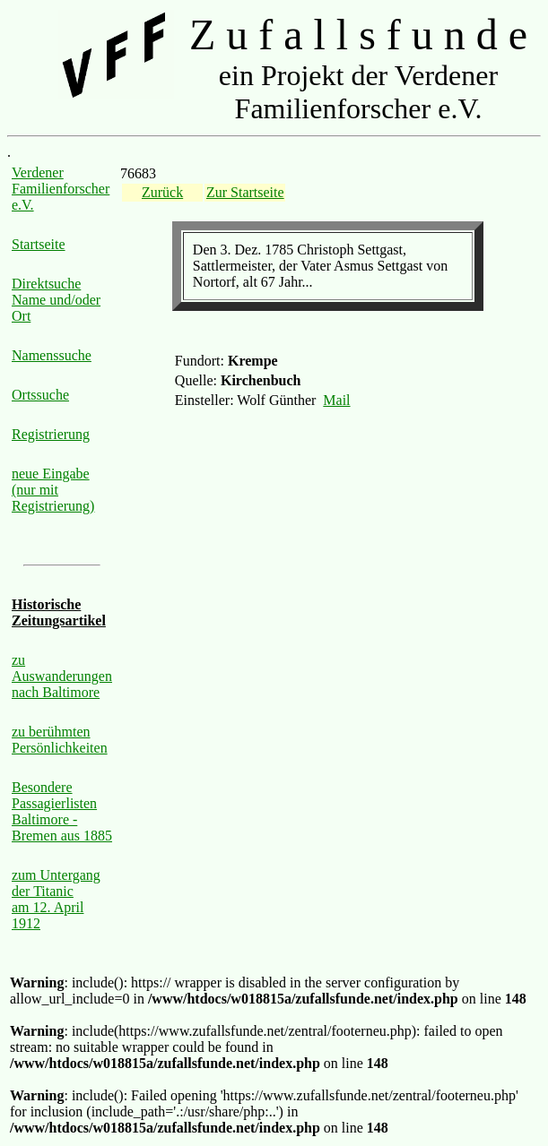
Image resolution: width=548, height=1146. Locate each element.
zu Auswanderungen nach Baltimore (62, 676)
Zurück (162, 192)
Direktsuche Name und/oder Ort (56, 299)
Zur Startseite (245, 192)
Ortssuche (40, 394)
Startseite (38, 244)
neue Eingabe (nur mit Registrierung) (53, 489)
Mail (336, 400)
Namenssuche (51, 355)
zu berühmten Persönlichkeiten (60, 739)
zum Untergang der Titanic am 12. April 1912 (56, 899)
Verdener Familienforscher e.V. (60, 188)
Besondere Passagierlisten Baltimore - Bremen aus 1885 (62, 811)
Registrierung (51, 434)
